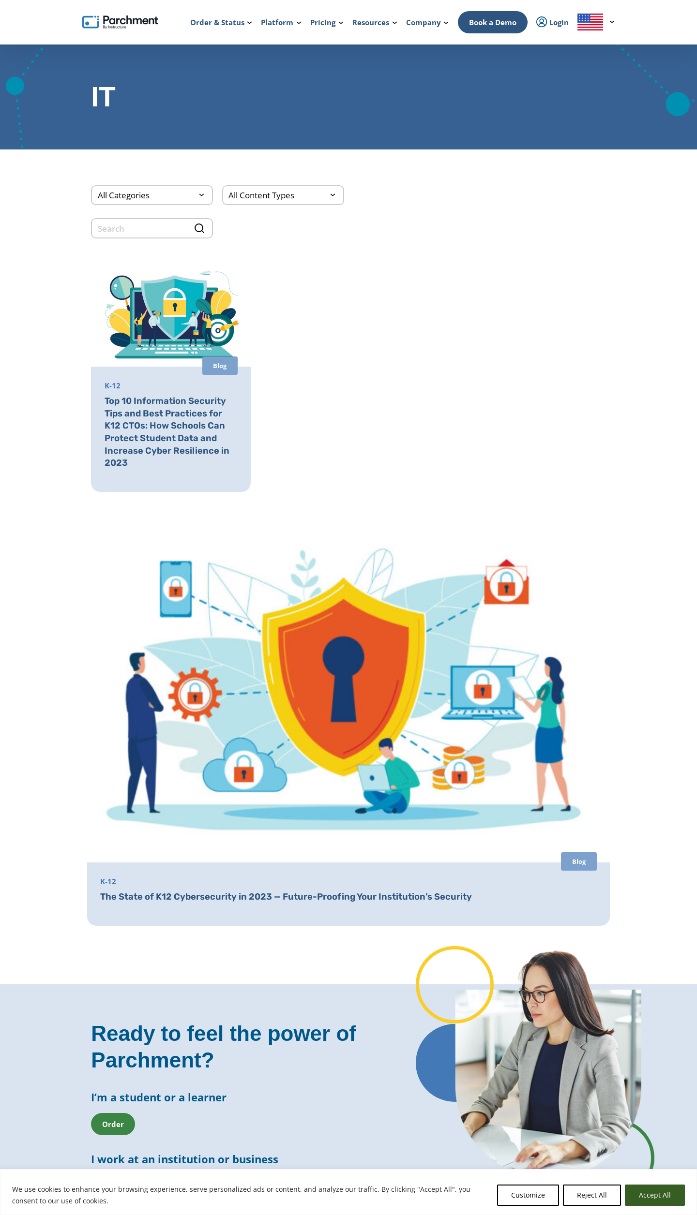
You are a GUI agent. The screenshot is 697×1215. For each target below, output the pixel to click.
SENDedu (195, 928)
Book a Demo (492, 22)
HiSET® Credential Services (456, 963)
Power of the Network (214, 863)
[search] (152, 228)
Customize (528, 1195)
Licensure (196, 1058)
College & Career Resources (105, 891)
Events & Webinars (561, 1038)
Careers (544, 905)
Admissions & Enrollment (219, 979)
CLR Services (317, 999)
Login (72, 959)
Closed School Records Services (345, 1023)
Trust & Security (556, 934)
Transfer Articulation (330, 1083)
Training (545, 1053)
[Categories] (152, 195)
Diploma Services (324, 889)
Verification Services (329, 1011)
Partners (546, 891)
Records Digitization (329, 901)
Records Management (214, 914)
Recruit (309, 1047)
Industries (197, 1123)
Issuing (192, 965)
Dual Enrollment (323, 1059)
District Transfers (325, 913)
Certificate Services (327, 987)
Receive (310, 1095)
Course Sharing (321, 1071)
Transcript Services (327, 951)
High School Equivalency (218, 1044)
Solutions (196, 1109)
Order (95, 1156)
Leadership (549, 877)
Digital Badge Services (449, 1038)
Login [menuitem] (552, 22)
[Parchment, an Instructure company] (120, 22)
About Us (547, 863)
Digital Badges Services (450, 901)
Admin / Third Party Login (102, 1032)
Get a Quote (550, 979)
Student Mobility (206, 993)
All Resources (553, 1024)
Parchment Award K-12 (333, 877)
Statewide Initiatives (212, 1030)
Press (541, 919)
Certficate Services (443, 1026)
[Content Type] (283, 195)
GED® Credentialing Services (458, 951)
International (202, 877)
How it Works (84, 863)
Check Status (182, 1156)
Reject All (592, 1195)
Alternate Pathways (445, 975)
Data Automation (325, 1107)
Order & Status (86, 877)
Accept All (655, 1195)
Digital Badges (320, 975)
